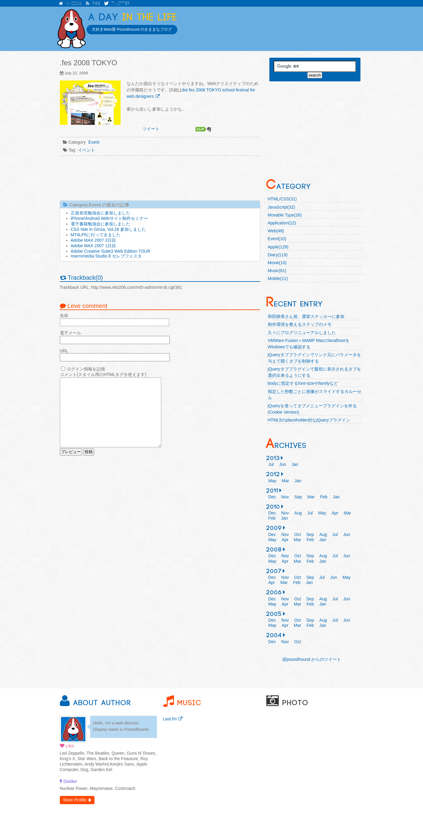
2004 (274, 635)
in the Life (133, 17)
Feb (323, 496)
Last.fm (170, 718)
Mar (285, 480)
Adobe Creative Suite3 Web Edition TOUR (110, 251)
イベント (86, 150)
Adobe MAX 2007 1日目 (93, 245)
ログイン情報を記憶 (86, 369)
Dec (272, 496)
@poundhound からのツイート (311, 659)
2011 (272, 490)
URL (64, 350)
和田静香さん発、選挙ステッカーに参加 (306, 316)
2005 (274, 614)
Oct (297, 534)
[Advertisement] (160, 178)
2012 (273, 474)
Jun (282, 464)
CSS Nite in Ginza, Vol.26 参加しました (108, 229)
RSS (93, 3)
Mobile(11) (278, 278)
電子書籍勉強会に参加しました (100, 223)
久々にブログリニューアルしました (302, 332)
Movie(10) (277, 262)
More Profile (74, 799)
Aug (298, 512)
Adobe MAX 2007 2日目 (93, 240)
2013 (273, 458)
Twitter (117, 3)
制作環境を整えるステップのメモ (300, 324)
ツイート (150, 128)
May (272, 480)
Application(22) (282, 222)
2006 (274, 592)
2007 (274, 571)
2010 (273, 507)
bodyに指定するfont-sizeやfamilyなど (303, 383)
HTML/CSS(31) (282, 198)
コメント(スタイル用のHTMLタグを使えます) (103, 374)
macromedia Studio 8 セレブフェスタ (106, 256)
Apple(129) (278, 246)
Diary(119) (278, 254)
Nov (285, 496)
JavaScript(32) (281, 207)
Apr (335, 512)
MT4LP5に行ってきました (96, 234)
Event (93, 142)
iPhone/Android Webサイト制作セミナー (109, 218)
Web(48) (276, 230)
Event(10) (277, 238)
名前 (64, 315)
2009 (274, 528)
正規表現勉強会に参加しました (100, 212)
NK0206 (70, 3)
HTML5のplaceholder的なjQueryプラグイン (309, 420)
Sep (298, 496)
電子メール (70, 332)
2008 (274, 549)
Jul (271, 464)
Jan (295, 464)
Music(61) (277, 270)
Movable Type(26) (285, 215)
